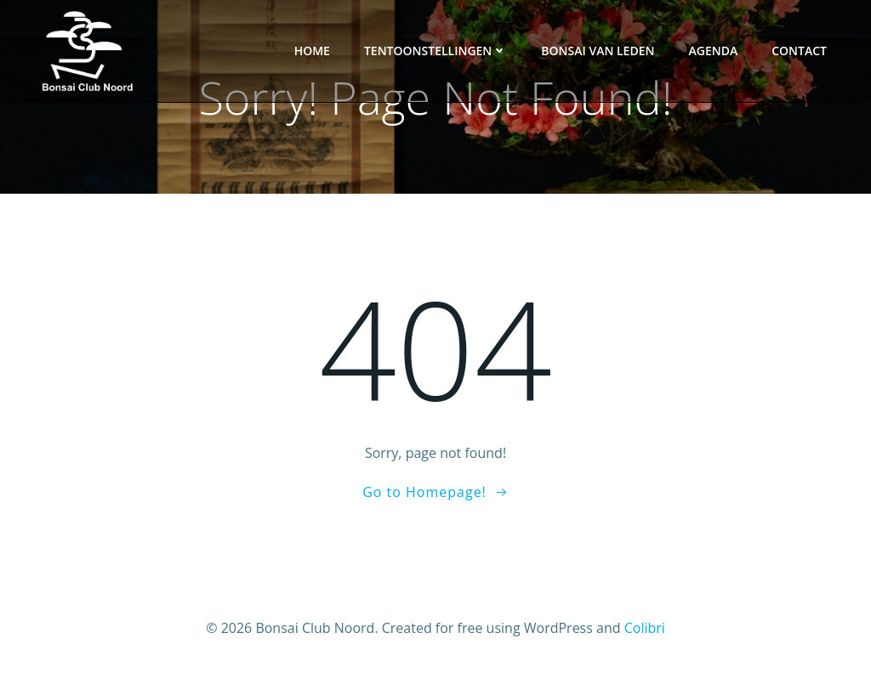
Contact (799, 50)
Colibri (644, 628)
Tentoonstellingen (435, 50)
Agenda (712, 50)
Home (312, 50)
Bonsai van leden (597, 50)
